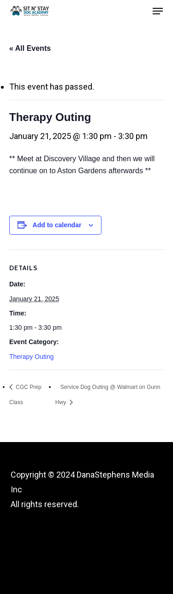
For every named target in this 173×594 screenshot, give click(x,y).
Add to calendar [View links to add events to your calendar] (57, 225)
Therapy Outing (31, 356)
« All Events (30, 48)
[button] (158, 11)
